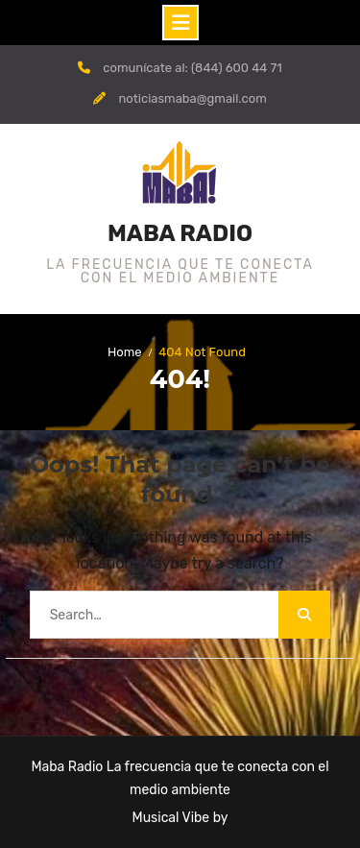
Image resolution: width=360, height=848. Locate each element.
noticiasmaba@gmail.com (192, 98)
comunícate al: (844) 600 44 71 (192, 68)
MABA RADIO (180, 233)
